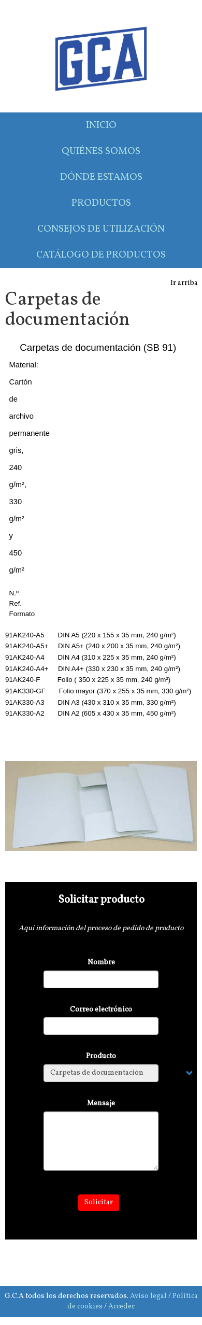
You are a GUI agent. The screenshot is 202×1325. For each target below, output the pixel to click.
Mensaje (101, 1103)
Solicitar (98, 1202)
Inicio (101, 125)
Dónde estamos (101, 177)
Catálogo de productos (101, 255)
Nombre (101, 962)
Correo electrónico (101, 1010)
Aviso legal (148, 1296)
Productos (101, 203)
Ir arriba (184, 283)
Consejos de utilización (101, 229)
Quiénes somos (101, 151)
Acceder (121, 1307)
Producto (101, 1056)
